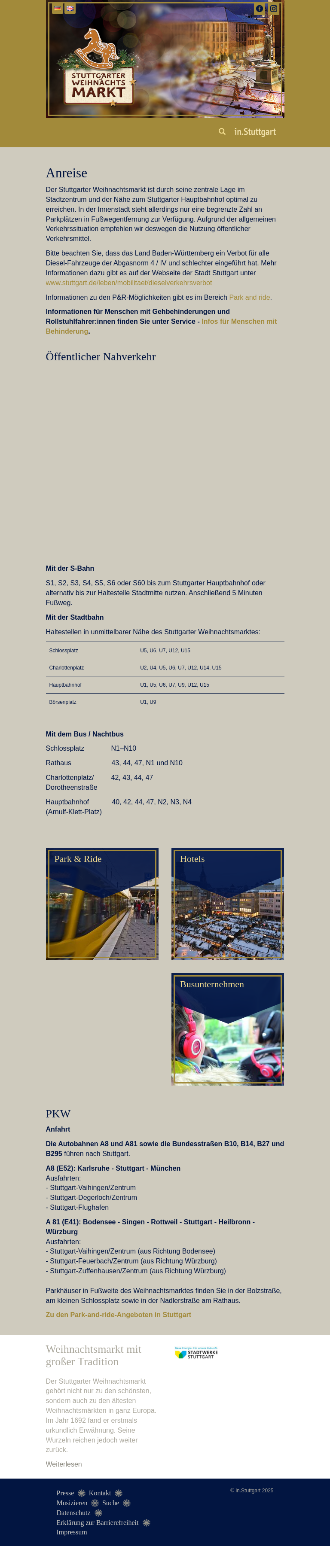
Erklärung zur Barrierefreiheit (98, 1522)
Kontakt (100, 1493)
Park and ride (249, 297)
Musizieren (72, 1502)
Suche (110, 1502)
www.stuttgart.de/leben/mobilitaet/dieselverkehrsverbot (129, 282)
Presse (65, 1493)
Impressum (72, 1532)
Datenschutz (74, 1512)
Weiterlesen (64, 1464)
